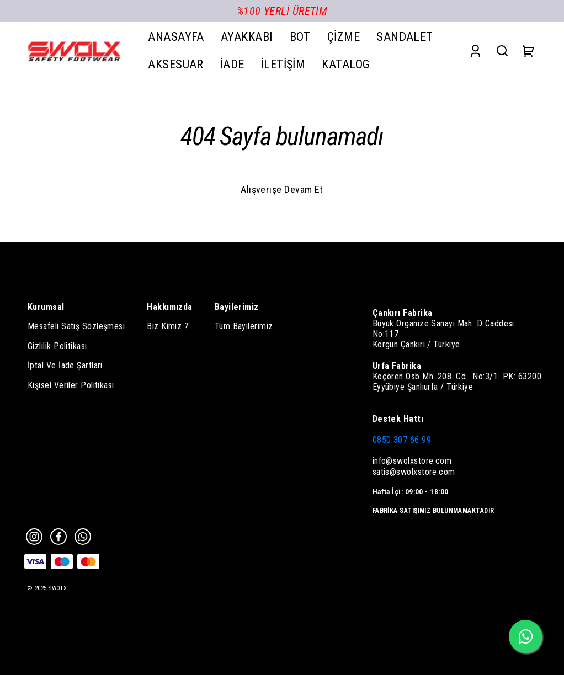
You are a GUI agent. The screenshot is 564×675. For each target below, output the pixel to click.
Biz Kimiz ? (167, 326)
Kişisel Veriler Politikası (71, 385)
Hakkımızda (170, 307)
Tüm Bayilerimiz (244, 326)
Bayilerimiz (237, 307)
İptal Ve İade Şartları (65, 365)
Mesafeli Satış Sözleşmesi (76, 326)
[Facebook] (58, 536)
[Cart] (528, 50)
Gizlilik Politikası (57, 346)
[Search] (502, 50)
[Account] (475, 50)
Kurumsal (46, 307)
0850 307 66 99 (402, 440)
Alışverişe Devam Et (282, 189)
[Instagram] (34, 536)
